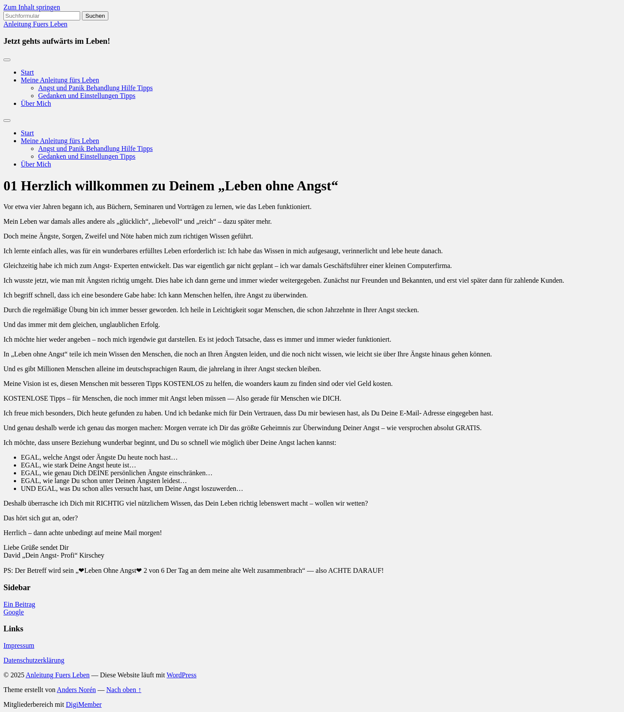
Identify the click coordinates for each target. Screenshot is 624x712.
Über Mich (36, 103)
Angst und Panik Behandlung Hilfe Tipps (95, 87)
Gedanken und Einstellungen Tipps (86, 95)
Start (27, 72)
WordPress (181, 675)
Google (13, 612)
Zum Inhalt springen (31, 7)
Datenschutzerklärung (33, 660)
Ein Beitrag (19, 604)
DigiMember (84, 704)
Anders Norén (76, 689)
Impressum (18, 645)
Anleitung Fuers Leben (35, 24)
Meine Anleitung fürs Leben (60, 80)
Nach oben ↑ (123, 689)
